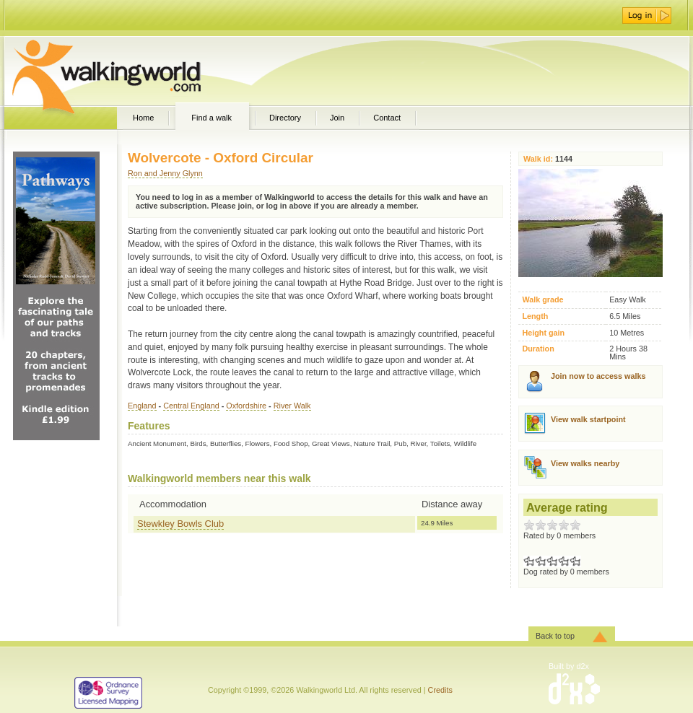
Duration (538, 349)
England (142, 405)
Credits (440, 690)
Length (535, 316)
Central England (191, 405)
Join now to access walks (598, 376)
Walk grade (542, 300)
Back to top (555, 635)
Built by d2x (569, 666)
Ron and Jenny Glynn (165, 173)
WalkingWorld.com (132, 70)
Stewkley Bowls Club (180, 523)
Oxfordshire (246, 405)
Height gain (543, 333)
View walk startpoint (588, 419)
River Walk (292, 405)
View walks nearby (585, 463)
